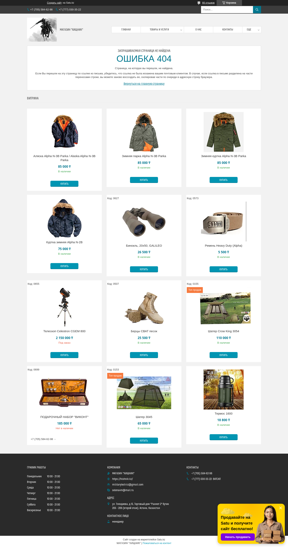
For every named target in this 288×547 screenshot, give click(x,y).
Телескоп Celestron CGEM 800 (64, 331)
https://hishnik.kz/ (122, 479)
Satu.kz (161, 539)
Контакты (227, 29)
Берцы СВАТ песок (144, 331)
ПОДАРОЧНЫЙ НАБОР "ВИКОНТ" (64, 417)
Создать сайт (54, 2)
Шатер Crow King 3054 (223, 331)
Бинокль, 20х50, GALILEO (144, 245)
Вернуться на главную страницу (144, 84)
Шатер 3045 (144, 417)
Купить (64, 184)
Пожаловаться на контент (157, 543)
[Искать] (257, 9)
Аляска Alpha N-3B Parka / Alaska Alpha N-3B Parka (64, 158)
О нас (198, 29)
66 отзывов (208, 2)
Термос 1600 (224, 413)
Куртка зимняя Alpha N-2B (64, 242)
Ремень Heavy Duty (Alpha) (223, 245)
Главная (126, 29)
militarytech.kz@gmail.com (127, 484)
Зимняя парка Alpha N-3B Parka (144, 156)
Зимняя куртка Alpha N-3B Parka (223, 156)
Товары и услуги (159, 29)
